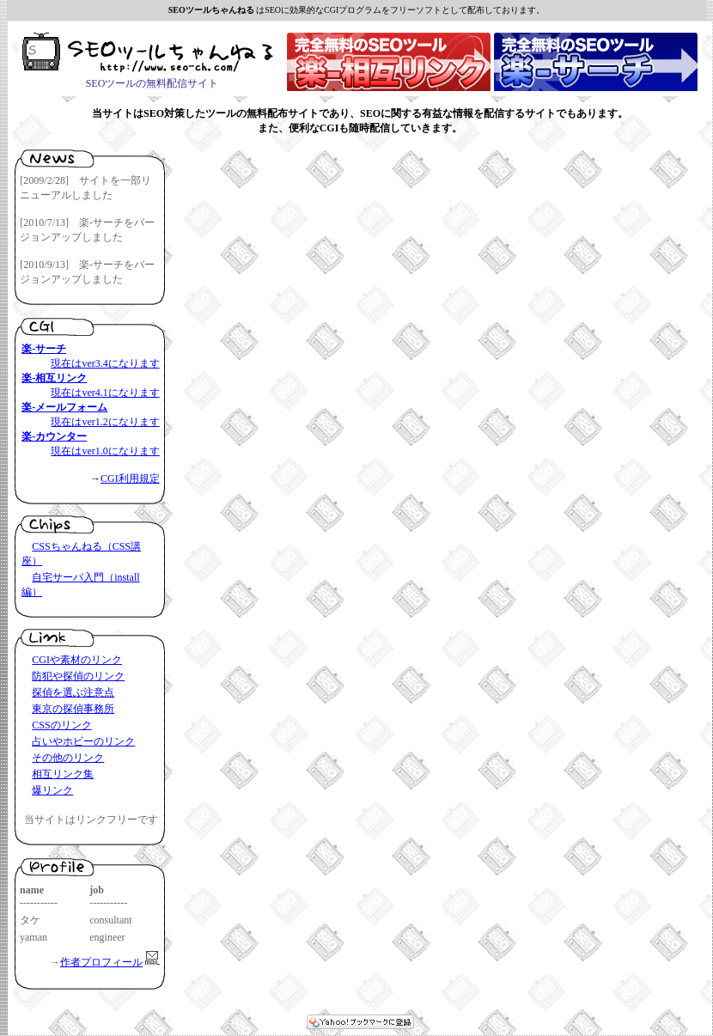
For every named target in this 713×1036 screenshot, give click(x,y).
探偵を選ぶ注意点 (73, 692)
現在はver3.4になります (105, 363)
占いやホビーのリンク (83, 741)
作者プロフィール (101, 962)
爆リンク (52, 790)
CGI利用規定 (130, 478)
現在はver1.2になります (105, 422)
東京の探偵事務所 (73, 709)
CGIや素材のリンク (77, 660)
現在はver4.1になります (105, 393)
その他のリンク (68, 758)
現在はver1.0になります (105, 451)
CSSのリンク (61, 725)
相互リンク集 (63, 774)
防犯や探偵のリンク (78, 676)
